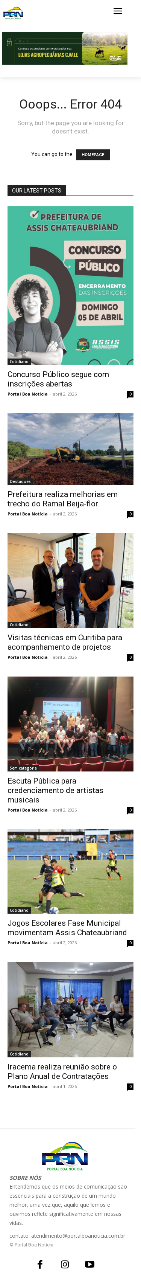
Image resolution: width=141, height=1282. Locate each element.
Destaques (20, 481)
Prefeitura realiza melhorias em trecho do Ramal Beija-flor (63, 499)
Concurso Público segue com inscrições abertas (58, 379)
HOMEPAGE (93, 154)
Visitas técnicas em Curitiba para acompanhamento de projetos (65, 642)
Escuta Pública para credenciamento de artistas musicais (55, 790)
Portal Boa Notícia (28, 394)
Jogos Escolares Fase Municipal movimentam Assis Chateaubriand (67, 928)
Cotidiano (19, 361)
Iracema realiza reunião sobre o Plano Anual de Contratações (62, 1071)
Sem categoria (23, 768)
